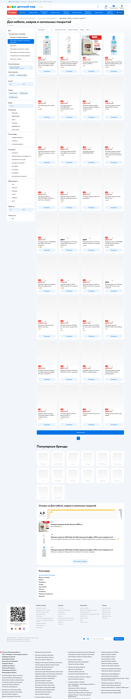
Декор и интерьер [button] (44, 577)
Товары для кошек (106, 608)
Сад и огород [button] (42, 587)
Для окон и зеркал (15, 59)
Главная (9, 18)
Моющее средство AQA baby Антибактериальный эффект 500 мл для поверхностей (82, 550)
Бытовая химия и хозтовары (27, 18)
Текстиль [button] (41, 589)
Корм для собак (106, 614)
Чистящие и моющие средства (47, 18)
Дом (14, 18)
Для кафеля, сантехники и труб (19, 49)
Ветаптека (104, 618)
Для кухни (13, 45)
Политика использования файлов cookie (44, 620)
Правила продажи (40, 614)
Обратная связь (40, 625)
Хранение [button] (42, 596)
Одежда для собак (106, 616)
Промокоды (39, 616)
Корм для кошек (106, 610)
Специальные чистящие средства (20, 56)
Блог (81, 620)
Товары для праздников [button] (46, 594)
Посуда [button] (41, 584)
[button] (119, 12)
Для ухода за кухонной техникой (20, 52)
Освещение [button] (42, 582)
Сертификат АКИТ (41, 623)
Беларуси (28, 641)
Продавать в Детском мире (43, 610)
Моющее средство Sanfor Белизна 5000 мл (66, 524)
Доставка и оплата (41, 608)
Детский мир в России (13, 641)
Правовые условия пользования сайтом (28, 637)
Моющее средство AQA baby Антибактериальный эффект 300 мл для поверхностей (82, 537)
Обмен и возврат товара (42, 612)
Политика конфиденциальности (44, 618)
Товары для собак (106, 612)
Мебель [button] (41, 580)
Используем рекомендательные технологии (18, 639)
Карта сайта (39, 627)
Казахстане (22, 641)
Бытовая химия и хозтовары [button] (47, 575)
